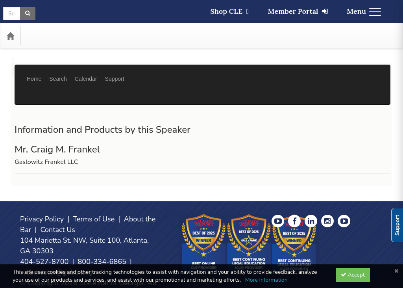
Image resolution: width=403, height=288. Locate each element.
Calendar (86, 73)
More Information (266, 280)
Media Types (86, 36)
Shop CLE (229, 11)
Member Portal (298, 11)
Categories (44, 36)
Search (58, 73)
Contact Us (57, 206)
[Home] (10, 36)
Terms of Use (94, 195)
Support (114, 73)
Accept (353, 275)
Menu (364, 11)
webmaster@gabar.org (56, 248)
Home (34, 73)
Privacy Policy (42, 195)
